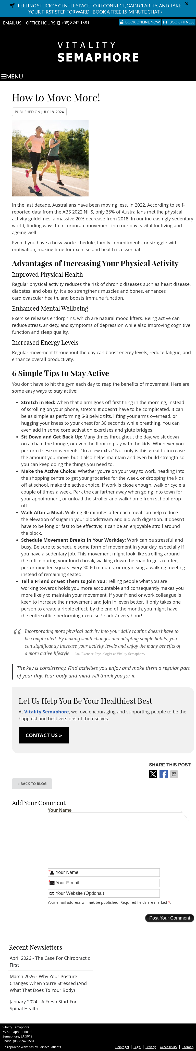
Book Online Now (140, 22)
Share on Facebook (164, 774)
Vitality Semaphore (46, 712)
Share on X (153, 774)
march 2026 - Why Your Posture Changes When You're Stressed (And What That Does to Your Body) (48, 983)
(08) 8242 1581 (75, 22)
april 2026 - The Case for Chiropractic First (50, 961)
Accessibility (168, 1047)
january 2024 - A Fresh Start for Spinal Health (43, 1005)
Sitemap (187, 1047)
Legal (137, 1047)
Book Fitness (178, 22)
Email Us (12, 23)
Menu (12, 76)
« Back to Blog (32, 783)
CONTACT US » (44, 735)
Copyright (122, 1047)
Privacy (150, 1047)
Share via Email (174, 774)
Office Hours (40, 23)
